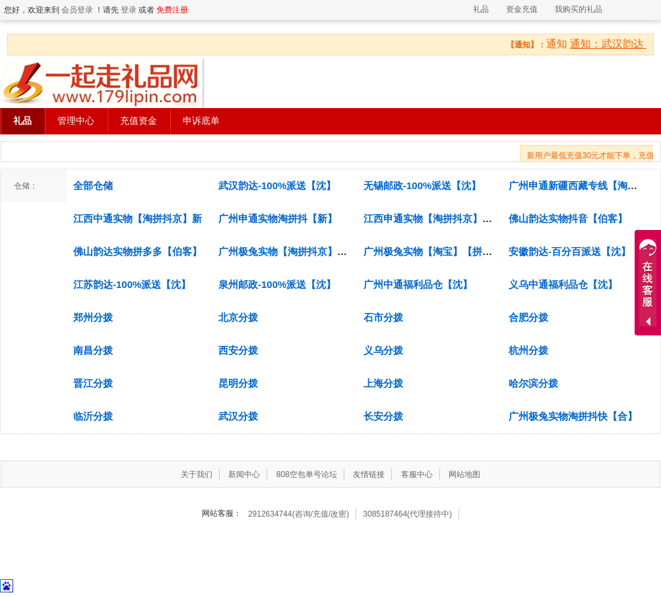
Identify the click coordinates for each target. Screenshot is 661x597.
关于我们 (196, 474)
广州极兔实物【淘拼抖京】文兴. (289, 251)
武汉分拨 (238, 416)
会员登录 (77, 9)
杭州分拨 (528, 350)
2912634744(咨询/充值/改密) (298, 514)
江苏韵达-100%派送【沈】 (132, 284)
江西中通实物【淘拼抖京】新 (137, 218)
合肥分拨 (528, 317)
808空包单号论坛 (306, 474)
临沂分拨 (93, 416)
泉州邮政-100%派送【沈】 (277, 284)
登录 (129, 9)
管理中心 (75, 121)
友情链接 (369, 474)
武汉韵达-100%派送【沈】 (277, 185)
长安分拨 (383, 416)
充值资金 (138, 121)
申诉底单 (201, 121)
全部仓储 (93, 185)
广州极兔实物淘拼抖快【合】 (573, 416)
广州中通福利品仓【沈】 (417, 284)
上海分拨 (383, 383)
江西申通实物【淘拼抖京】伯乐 (432, 218)
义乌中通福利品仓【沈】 (563, 284)
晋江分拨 (93, 383)
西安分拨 (238, 350)
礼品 (481, 9)
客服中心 (417, 474)
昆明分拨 (238, 383)
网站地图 (464, 474)
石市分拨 (383, 317)
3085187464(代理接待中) (407, 514)
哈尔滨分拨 (533, 383)
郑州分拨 (93, 317)
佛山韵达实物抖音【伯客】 (568, 218)
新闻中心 (244, 474)
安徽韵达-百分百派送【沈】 (570, 251)
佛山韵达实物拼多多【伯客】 (137, 251)
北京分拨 (238, 317)
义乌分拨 (383, 350)
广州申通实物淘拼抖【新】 (277, 218)
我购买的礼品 (578, 9)
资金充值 (522, 9)
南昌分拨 (93, 350)
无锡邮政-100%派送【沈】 (422, 185)
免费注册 (172, 9)
